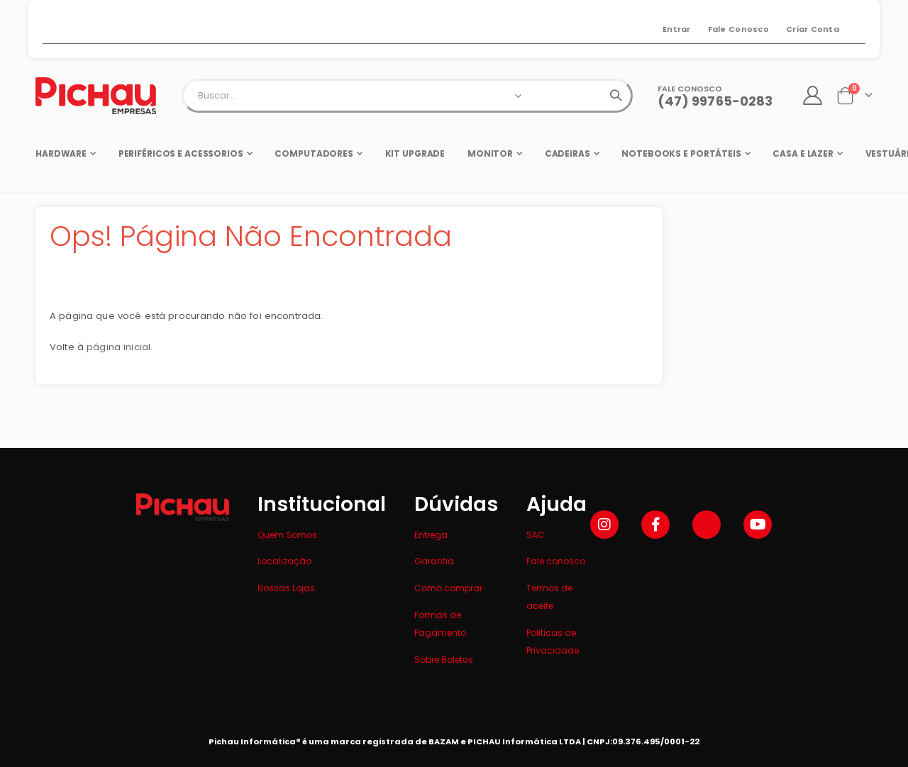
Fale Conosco (738, 29)
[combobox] (407, 96)
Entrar (677, 29)
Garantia (434, 561)
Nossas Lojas (286, 588)
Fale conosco (555, 561)
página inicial (121, 353)
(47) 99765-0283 (715, 101)
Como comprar (448, 588)
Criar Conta (812, 29)
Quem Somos (287, 535)
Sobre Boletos (443, 660)
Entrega (431, 535)
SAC (535, 535)
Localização (284, 561)
